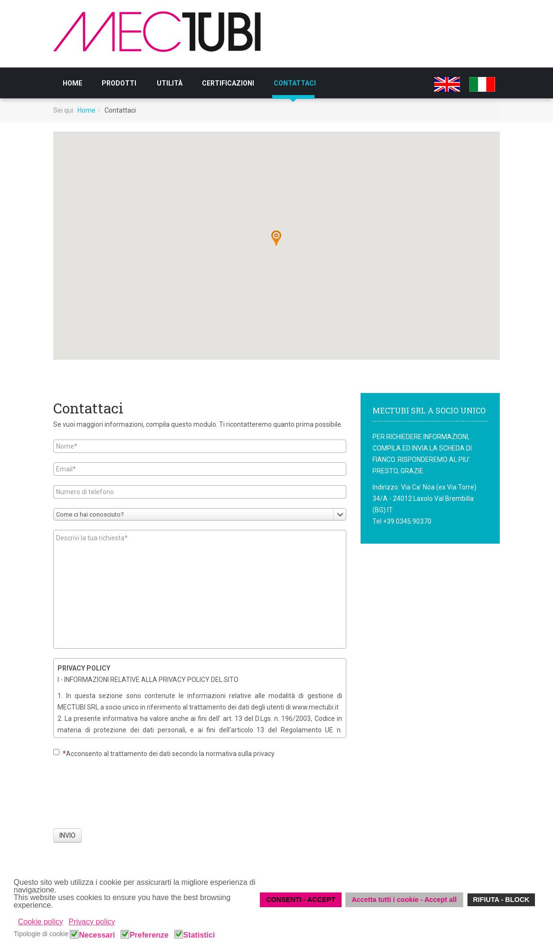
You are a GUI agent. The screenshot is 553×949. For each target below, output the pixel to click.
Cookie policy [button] (40, 922)
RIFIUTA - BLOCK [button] (501, 899)
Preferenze (149, 935)
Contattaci (295, 83)
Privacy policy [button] (92, 922)
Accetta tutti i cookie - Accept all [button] (404, 899)
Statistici (199, 935)
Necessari (97, 935)
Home (72, 83)
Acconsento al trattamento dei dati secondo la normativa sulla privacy (164, 753)
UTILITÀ (169, 83)
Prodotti (119, 83)
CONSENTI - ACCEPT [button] (300, 899)
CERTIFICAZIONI (228, 83)
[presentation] (125, 796)
